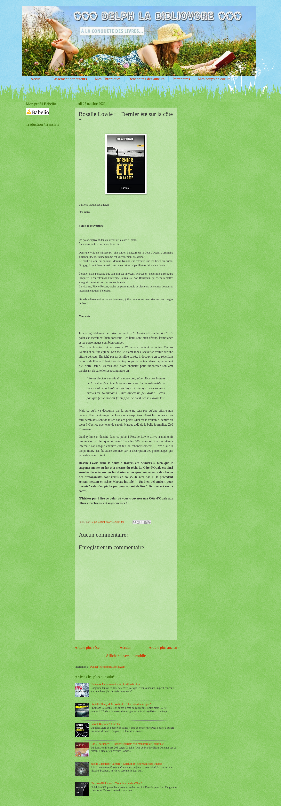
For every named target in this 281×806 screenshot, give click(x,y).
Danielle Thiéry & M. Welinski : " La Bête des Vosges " (121, 704)
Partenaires (181, 79)
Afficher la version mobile (126, 656)
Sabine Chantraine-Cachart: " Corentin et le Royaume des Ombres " (127, 763)
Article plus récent (89, 647)
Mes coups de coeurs (214, 79)
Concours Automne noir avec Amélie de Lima (115, 684)
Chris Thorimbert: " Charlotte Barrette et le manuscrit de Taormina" (127, 743)
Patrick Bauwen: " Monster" (106, 724)
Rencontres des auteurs (147, 79)
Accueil (37, 79)
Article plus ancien (163, 647)
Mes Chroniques (108, 79)
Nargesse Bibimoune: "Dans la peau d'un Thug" (116, 783)
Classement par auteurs (69, 79)
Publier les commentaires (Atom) (108, 666)
